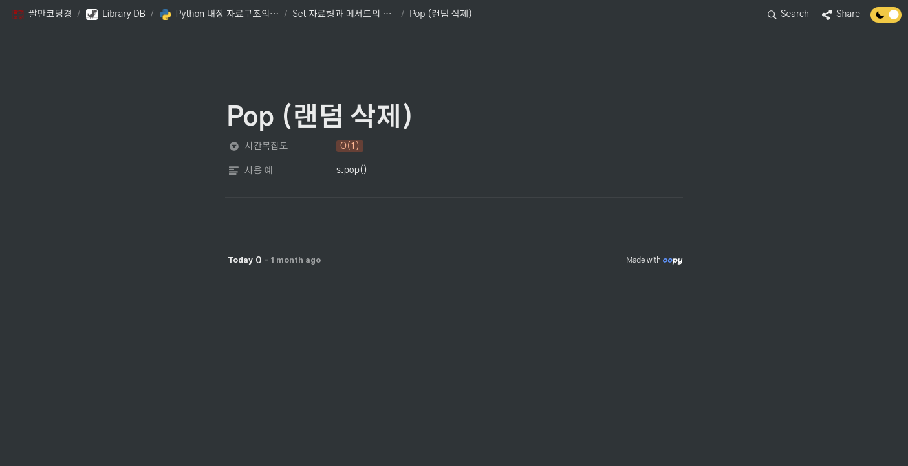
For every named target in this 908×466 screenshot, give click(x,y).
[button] (42, 15)
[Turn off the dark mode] (886, 19)
